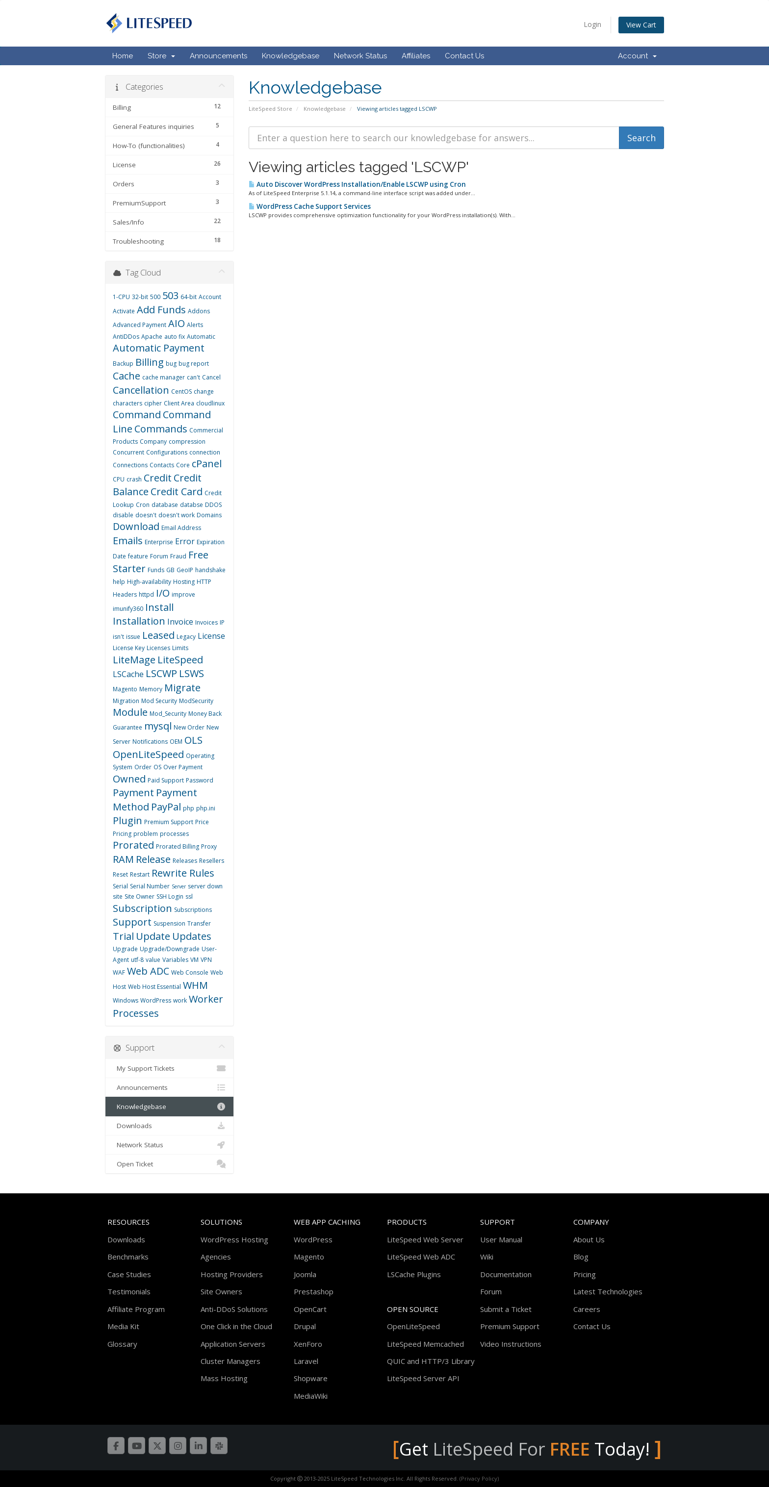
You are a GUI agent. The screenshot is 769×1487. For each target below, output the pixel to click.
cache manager (163, 377)
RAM (123, 859)
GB (170, 570)
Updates (191, 936)
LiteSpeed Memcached (425, 1344)
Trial (123, 936)
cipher (153, 403)
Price (202, 822)
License (211, 635)
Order (143, 767)
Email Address (181, 528)
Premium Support (168, 822)
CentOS (181, 391)
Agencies (216, 1256)
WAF (119, 972)
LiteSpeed (180, 659)
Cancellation (141, 390)
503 (170, 295)
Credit (158, 477)
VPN (206, 960)
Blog (581, 1256)
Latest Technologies (607, 1291)
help (119, 582)
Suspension (169, 923)
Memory (150, 689)
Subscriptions (193, 910)
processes (174, 834)
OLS (193, 740)
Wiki (486, 1256)
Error (185, 541)
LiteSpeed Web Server (425, 1239)
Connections (130, 465)
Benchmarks (128, 1256)
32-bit (140, 297)
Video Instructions (510, 1344)
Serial (120, 886)
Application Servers (233, 1344)
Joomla (305, 1274)
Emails (128, 540)
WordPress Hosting (234, 1239)
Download (136, 526)
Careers (586, 1309)
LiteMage (134, 659)
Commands (160, 428)
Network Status (360, 55)
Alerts (195, 325)
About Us (589, 1239)
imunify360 (128, 609)
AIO (176, 323)
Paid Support (166, 780)
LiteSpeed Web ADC (421, 1256)
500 (155, 297)
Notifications (150, 741)
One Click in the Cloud (236, 1326)
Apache (151, 336)
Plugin (127, 820)
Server (179, 886)
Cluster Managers (230, 1361)
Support (132, 922)
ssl (189, 896)
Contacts (162, 465)
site (118, 896)
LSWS (191, 673)
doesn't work (176, 515)
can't (193, 377)
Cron (143, 505)
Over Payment (183, 767)
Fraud (178, 556)
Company (153, 441)
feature (138, 556)
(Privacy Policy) (479, 1478)
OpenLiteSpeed (148, 754)
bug (171, 363)
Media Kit (123, 1326)
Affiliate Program (136, 1309)
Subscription (142, 908)
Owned (129, 778)
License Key (129, 648)
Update (153, 936)
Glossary (122, 1344)
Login (592, 24)
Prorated (133, 845)
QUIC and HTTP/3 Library (431, 1361)
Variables (175, 960)
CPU (119, 479)
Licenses (158, 648)
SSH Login (169, 896)
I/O (163, 593)
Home (122, 55)
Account (637, 55)
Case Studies (129, 1274)
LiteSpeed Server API (423, 1378)
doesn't (145, 515)
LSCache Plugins (414, 1274)
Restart (140, 874)
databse (191, 505)
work (180, 1000)
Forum (159, 556)
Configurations (166, 452)
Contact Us (464, 55)
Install (159, 607)
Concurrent (128, 452)
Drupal (305, 1326)
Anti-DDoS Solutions (234, 1309)
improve (183, 594)
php (188, 808)
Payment (133, 792)
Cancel (211, 377)
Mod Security (159, 701)
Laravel (306, 1361)
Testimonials (129, 1291)
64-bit (188, 297)
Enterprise (159, 542)
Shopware (311, 1378)
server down (205, 886)
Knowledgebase (290, 55)
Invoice (180, 621)
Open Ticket (169, 1164)
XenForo (308, 1344)
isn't (118, 636)
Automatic (201, 336)
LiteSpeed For (511, 1449)
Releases (185, 861)
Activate (124, 311)
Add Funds (161, 309)
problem (145, 834)
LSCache (128, 674)
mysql (158, 725)
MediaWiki (311, 1396)
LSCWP (161, 673)
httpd (146, 594)
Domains (209, 515)
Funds (156, 570)
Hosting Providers (232, 1274)
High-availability (149, 582)
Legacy (186, 636)
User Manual (501, 1239)
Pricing (122, 834)
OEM (176, 741)
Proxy (209, 846)
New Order (189, 727)
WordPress (155, 1000)
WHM (195, 985)
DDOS (213, 505)
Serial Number (150, 886)
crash (134, 479)
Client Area (179, 403)
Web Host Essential (154, 987)
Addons (199, 311)
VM (194, 960)
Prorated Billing (177, 846)
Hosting (184, 582)
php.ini (205, 808)
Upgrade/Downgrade (170, 949)
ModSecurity (196, 701)
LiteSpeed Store (270, 108)
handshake (210, 570)
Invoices (206, 622)
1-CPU (121, 297)
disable (123, 515)
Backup (123, 363)
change (204, 391)
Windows (125, 1000)
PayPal (166, 806)
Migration (126, 701)
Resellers (211, 861)
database (165, 505)
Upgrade (125, 949)
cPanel (207, 463)
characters (127, 403)
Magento (125, 689)
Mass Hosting (224, 1378)
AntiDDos (126, 336)
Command (137, 414)
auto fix (174, 336)
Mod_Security (168, 713)
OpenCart (310, 1309)
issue (133, 636)
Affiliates (416, 55)
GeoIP (185, 570)
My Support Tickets (169, 1068)
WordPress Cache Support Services (310, 206)
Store (161, 55)
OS (157, 767)
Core (183, 465)
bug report (194, 363)
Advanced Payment (139, 325)
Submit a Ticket (506, 1309)
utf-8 (137, 960)
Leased (158, 635)
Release (153, 859)
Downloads (169, 1126)
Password (199, 780)
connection (204, 452)
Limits (180, 648)
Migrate (182, 687)
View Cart (641, 24)
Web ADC (148, 971)
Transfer (199, 923)
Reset (120, 874)
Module (130, 712)
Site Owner (139, 896)
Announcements (218, 55)
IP (222, 622)
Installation (139, 621)
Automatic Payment (159, 347)
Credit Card (177, 491)
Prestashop (313, 1291)
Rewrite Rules (183, 873)
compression (187, 441)
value (153, 960)
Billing (149, 362)
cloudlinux (210, 403)
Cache (126, 375)
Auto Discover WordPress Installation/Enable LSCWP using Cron (357, 184)
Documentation (506, 1274)
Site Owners (221, 1291)
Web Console (189, 972)
